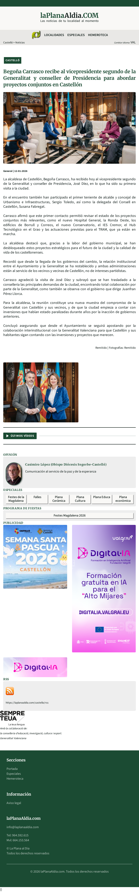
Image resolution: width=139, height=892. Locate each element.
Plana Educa (101, 497)
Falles (37, 497)
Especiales (76, 35)
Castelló (8, 42)
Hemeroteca (98, 35)
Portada (12, 769)
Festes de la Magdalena (16, 499)
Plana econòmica (123, 499)
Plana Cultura (80, 499)
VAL (133, 42)
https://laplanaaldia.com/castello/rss (27, 703)
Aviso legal (14, 803)
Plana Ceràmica (58, 499)
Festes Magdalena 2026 (70, 515)
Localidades (54, 35)
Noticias (20, 42)
